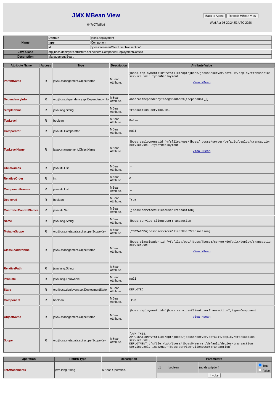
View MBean (201, 84)
